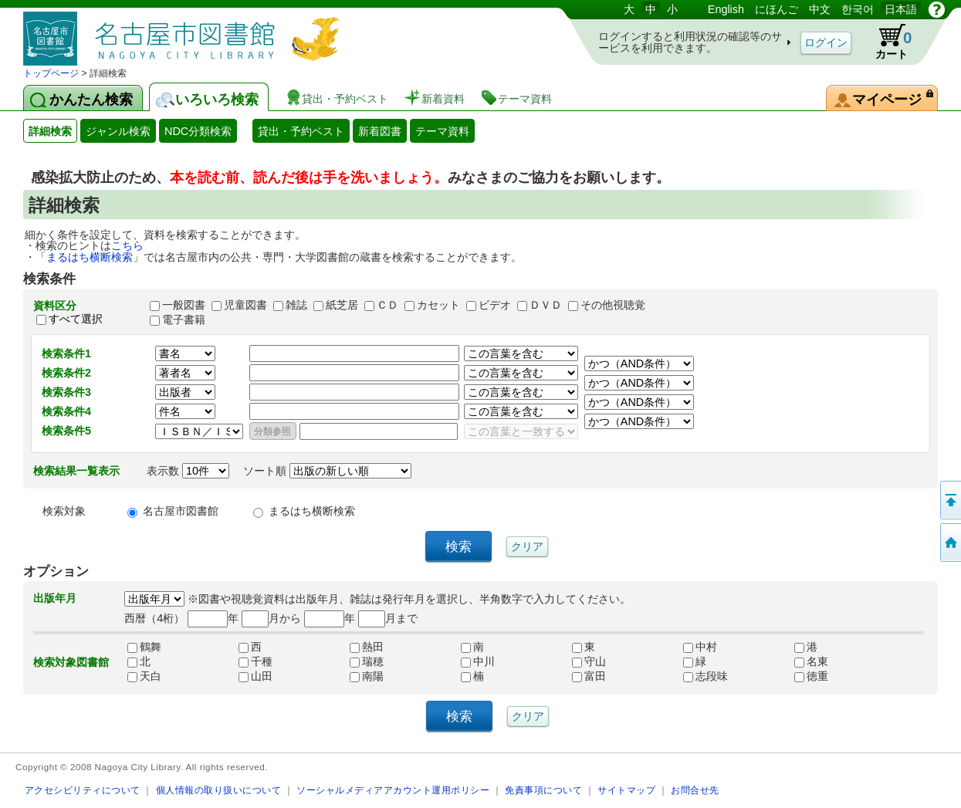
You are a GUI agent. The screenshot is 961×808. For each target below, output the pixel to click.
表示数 (188, 471)
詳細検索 (50, 131)
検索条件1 (66, 353)
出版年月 (54, 598)
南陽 (367, 676)
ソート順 (327, 471)
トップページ (51, 73)
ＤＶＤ (546, 305)
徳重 (811, 676)
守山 (589, 661)
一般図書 (183, 305)
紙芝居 (342, 305)
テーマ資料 (442, 131)
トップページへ (949, 542)
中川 (478, 661)
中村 (700, 647)
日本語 (901, 9)
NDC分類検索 (198, 131)
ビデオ (495, 305)
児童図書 (245, 305)
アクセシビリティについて (82, 790)
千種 (255, 661)
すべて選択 (76, 319)
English (726, 9)
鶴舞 (144, 647)
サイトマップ (626, 790)
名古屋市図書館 (180, 511)
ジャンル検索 (118, 131)
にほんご (776, 9)
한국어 (857, 9)
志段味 (705, 676)
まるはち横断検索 (89, 257)
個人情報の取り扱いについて (219, 790)
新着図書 (379, 131)
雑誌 (296, 305)
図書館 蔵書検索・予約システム (185, 33)
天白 (144, 676)
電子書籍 (183, 319)
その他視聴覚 (612, 305)
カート (886, 41)
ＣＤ (387, 305)
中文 (820, 9)
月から (271, 618)
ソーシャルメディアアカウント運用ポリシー (392, 790)
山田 (255, 676)
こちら (127, 245)
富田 (589, 676)
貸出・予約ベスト (301, 131)
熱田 (367, 647)
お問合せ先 (695, 790)
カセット (438, 305)
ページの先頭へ (949, 500)
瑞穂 (367, 661)
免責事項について (543, 790)
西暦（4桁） (154, 618)
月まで (388, 618)
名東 (811, 661)
